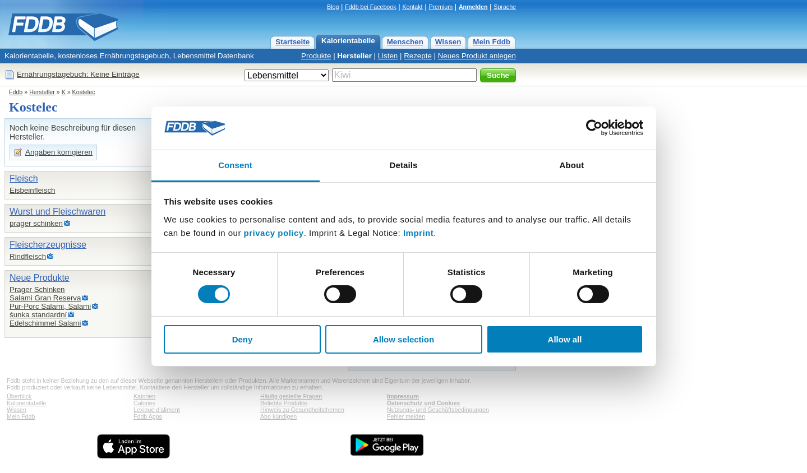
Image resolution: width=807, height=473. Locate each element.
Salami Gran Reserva (45, 298)
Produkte (316, 56)
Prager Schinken (37, 289)
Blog (333, 6)
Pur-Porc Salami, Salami (50, 306)
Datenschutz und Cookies (423, 403)
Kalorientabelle (348, 40)
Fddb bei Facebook (370, 6)
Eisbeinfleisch (33, 190)
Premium (440, 6)
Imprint (418, 233)
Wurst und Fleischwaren (57, 211)
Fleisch (24, 178)
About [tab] (572, 165)
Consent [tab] (235, 165)
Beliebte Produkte (283, 403)
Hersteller (354, 56)
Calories (144, 403)
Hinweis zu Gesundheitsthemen (302, 409)
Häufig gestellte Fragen (291, 396)
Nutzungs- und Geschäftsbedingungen (438, 409)
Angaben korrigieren (59, 152)
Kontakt (412, 6)
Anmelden (473, 6)
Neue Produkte (40, 277)
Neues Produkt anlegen (477, 56)
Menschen (405, 42)
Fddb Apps (147, 416)
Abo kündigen (278, 416)
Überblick (19, 396)
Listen (388, 56)
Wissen (448, 42)
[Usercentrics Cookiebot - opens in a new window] (594, 127)
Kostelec (83, 92)
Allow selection (403, 339)
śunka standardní (38, 314)
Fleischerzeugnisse (48, 244)
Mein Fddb (491, 42)
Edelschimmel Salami (45, 323)
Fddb (15, 92)
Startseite (292, 42)
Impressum (403, 396)
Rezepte (418, 56)
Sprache (505, 6)
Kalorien (144, 396)
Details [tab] (404, 165)
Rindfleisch (28, 256)
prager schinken (36, 223)
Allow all (565, 339)
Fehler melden (406, 416)
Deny (242, 339)
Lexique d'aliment (156, 409)
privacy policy (274, 233)
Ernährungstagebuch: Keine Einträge (78, 74)
